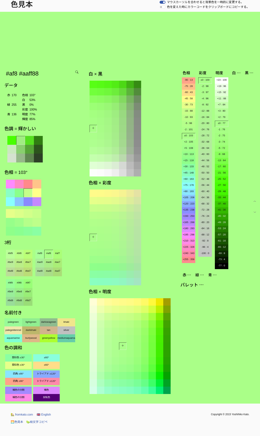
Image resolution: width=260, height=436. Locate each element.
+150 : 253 (188, 216)
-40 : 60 (205, 154)
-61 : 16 (221, 240)
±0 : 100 (205, 79)
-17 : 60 (221, 166)
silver (66, 330)
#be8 (19, 262)
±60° (46, 357)
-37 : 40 (221, 203)
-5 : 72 (221, 148)
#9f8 (19, 282)
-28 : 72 (205, 135)
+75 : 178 (188, 185)
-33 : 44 (221, 197)
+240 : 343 (188, 253)
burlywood (31, 338)
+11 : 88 (221, 98)
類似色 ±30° (18, 357)
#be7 (28, 262)
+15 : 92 (221, 92)
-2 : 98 (205, 86)
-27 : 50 (221, 185)
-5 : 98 (188, 123)
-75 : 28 (188, 86)
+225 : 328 (188, 247)
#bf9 (10, 253)
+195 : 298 (188, 234)
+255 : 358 (188, 259)
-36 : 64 (205, 148)
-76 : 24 (205, 216)
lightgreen (31, 322)
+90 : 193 (188, 191)
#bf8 (19, 253)
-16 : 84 (205, 117)
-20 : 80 (205, 123)
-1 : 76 (221, 129)
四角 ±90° (18, 373)
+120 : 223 (188, 203)
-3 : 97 (205, 92)
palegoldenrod (13, 330)
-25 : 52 (221, 179)
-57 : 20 (221, 234)
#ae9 (40, 262)
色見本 (17, 421)
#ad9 (40, 270)
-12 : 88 (205, 110)
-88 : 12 (205, 234)
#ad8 (48, 270)
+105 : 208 (188, 197)
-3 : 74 (221, 141)
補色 (46, 389)
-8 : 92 (205, 104)
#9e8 (19, 291)
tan (48, 330)
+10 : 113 (188, 154)
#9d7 (28, 300)
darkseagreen (48, 322)
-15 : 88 (188, 110)
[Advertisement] (130, 39)
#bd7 (28, 270)
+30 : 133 (188, 166)
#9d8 (19, 300)
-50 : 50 (205, 172)
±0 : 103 (188, 135)
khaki (66, 322)
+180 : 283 (188, 228)
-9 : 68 (221, 154)
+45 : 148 (188, 172)
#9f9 (10, 282)
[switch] (162, 2)
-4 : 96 (205, 98)
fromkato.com (22, 414)
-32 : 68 (205, 141)
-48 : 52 (205, 166)
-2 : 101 (188, 129)
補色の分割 (19, 389)
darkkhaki (31, 330)
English (44, 414)
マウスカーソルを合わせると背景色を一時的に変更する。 (205, 2)
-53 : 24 (221, 228)
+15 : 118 (188, 160)
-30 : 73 (188, 104)
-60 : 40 (205, 191)
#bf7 (28, 253)
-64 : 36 (205, 197)
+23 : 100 (222, 79)
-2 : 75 (221, 135)
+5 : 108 (188, 148)
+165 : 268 (188, 222)
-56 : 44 (205, 185)
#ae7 (57, 262)
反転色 (46, 397)
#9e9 (10, 291)
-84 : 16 (205, 228)
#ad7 (57, 270)
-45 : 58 (188, 98)
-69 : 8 (221, 253)
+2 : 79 (221, 117)
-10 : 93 (188, 117)
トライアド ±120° (46, 373)
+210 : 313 (188, 240)
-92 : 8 (205, 240)
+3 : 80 (221, 110)
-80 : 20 (205, 222)
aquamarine (13, 338)
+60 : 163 (188, 179)
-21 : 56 (221, 172)
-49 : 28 (221, 222)
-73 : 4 (221, 259)
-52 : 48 (205, 179)
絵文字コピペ (37, 421)
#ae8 (48, 262)
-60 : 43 (188, 92)
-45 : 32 (221, 216)
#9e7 (28, 291)
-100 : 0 (205, 253)
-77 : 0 (221, 265)
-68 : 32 (205, 203)
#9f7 (28, 282)
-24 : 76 (205, 129)
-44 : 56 (205, 160)
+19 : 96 (221, 86)
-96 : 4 (205, 247)
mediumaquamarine (66, 338)
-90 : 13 (188, 79)
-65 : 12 (221, 247)
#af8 (48, 253)
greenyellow (48, 338)
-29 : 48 (221, 191)
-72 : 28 (205, 209)
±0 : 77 (221, 123)
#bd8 (19, 270)
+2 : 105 (188, 141)
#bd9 (10, 270)
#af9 (39, 253)
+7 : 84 (221, 104)
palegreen (13, 322)
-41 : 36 (221, 209)
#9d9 (10, 300)
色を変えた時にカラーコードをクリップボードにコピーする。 (208, 6)
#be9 (10, 262)
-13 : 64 (221, 160)
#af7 (57, 253)
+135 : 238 (188, 209)
